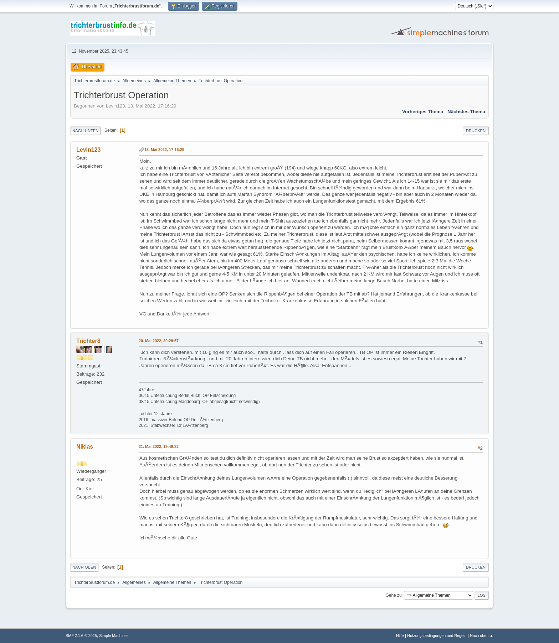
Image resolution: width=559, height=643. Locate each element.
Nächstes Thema (466, 111)
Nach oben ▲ (481, 635)
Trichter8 (88, 341)
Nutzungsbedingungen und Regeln (436, 635)
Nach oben (84, 567)
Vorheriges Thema (422, 111)
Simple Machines (113, 635)
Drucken (476, 131)
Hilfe (400, 635)
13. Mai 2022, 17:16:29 (164, 149)
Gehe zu (393, 594)
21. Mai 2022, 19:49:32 (159, 446)
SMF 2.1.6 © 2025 (81, 635)
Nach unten (85, 131)
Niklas (84, 447)
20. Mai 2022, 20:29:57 (159, 341)
